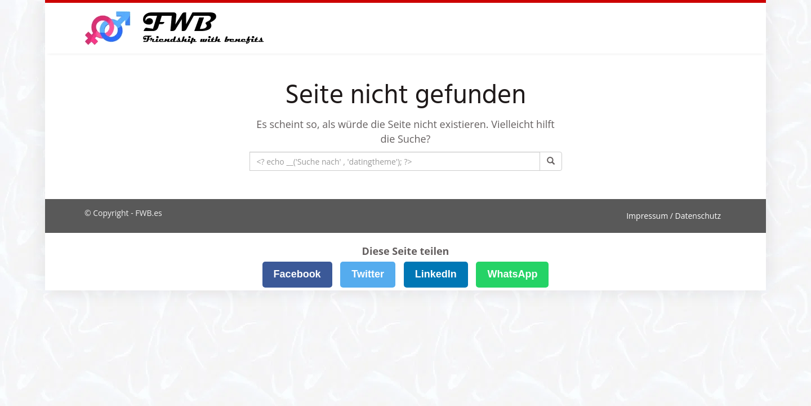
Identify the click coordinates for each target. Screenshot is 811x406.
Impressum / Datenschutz (673, 215)
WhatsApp (512, 274)
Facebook (297, 274)
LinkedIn (436, 274)
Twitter (367, 274)
